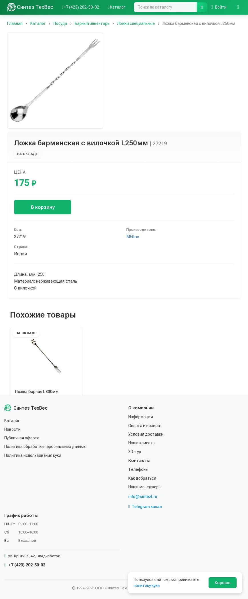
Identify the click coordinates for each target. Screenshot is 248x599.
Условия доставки (145, 434)
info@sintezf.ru (142, 496)
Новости (12, 429)
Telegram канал (145, 506)
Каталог (12, 420)
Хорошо (223, 582)
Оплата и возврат (145, 425)
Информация (140, 416)
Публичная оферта (21, 438)
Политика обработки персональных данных (45, 446)
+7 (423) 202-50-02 (24, 565)
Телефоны (138, 469)
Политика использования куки (32, 455)
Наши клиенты (141, 443)
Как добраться (142, 478)
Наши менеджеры (144, 487)
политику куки (147, 585)
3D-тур (134, 451)
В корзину (43, 207)
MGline (132, 236)
